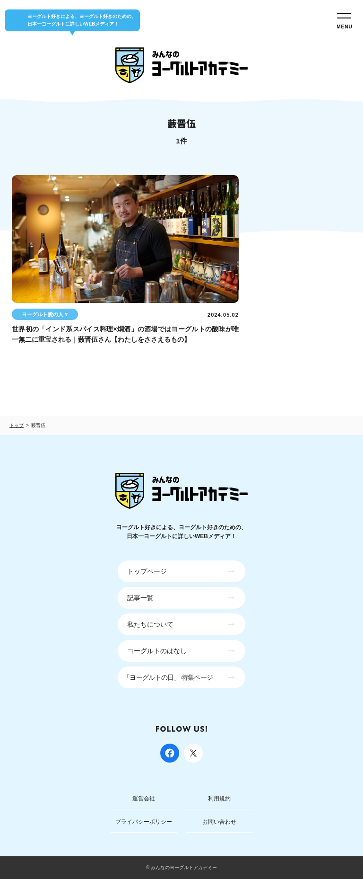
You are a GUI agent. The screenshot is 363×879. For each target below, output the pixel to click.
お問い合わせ (219, 821)
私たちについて (150, 624)
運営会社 (143, 798)
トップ (16, 425)
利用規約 (219, 798)
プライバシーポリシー (143, 821)
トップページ (147, 571)
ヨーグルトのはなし (157, 651)
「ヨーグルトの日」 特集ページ (168, 677)
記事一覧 (140, 598)
